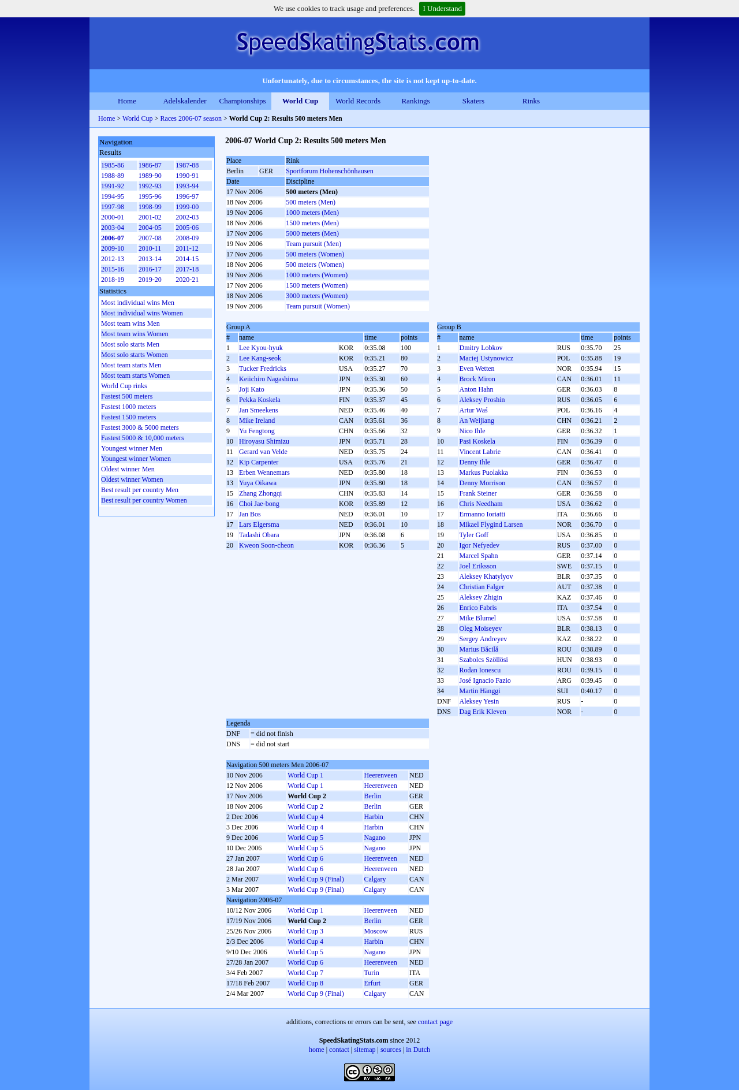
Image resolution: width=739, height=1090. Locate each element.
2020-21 (187, 280)
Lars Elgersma (259, 524)
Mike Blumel (477, 618)
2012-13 (112, 259)
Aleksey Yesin (479, 701)
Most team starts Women (135, 375)
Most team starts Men (131, 365)
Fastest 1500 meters (128, 417)
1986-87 (150, 165)
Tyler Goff (473, 535)
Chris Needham (480, 504)
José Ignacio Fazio (484, 680)
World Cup (300, 100)
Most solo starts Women (134, 355)
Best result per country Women (144, 500)
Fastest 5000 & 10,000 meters (142, 438)
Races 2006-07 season (191, 118)
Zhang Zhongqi (260, 493)
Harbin (373, 817)
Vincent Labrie (480, 452)
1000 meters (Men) (312, 213)
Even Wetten (476, 368)
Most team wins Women (134, 334)
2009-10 (112, 248)
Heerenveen (380, 775)
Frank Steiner (478, 493)
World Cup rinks (124, 386)
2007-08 (150, 238)
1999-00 (187, 207)
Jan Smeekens (258, 410)
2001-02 (150, 217)
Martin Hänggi (479, 691)
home (316, 1050)
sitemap (364, 1050)
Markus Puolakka (483, 472)
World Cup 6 (305, 858)
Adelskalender (184, 100)
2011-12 (187, 248)
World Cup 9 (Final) (316, 879)
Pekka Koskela (260, 400)
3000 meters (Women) (317, 296)
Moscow (375, 931)
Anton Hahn (476, 389)
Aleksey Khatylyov (486, 576)
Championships (242, 100)
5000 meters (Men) (312, 233)
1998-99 (150, 207)
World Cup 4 (305, 817)
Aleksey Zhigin (480, 597)
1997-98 (112, 207)
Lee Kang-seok (260, 358)
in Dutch (418, 1050)
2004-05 (150, 228)
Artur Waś (473, 410)
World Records (357, 100)
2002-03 (187, 217)
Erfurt (372, 983)
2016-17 (150, 269)
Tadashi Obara (259, 535)
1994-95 (112, 196)
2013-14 (150, 259)
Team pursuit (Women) (318, 306)
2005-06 (187, 228)
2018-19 (112, 280)
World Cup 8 (305, 983)
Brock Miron (477, 379)
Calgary (375, 879)
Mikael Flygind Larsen (490, 524)
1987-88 (187, 165)
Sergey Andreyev (483, 639)
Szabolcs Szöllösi (483, 660)
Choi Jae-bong (259, 504)
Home (127, 100)
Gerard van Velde (263, 452)
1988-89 (112, 176)
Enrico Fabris (478, 608)
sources (390, 1050)
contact (339, 1050)
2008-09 (187, 238)
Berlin (372, 796)
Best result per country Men (139, 490)
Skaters (473, 100)
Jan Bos (250, 514)
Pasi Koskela (477, 441)
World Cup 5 (305, 838)
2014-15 (187, 259)
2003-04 (112, 228)
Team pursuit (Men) (313, 244)
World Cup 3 (305, 931)
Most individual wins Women (142, 313)
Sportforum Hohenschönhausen (330, 171)
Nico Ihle (472, 431)
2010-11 (150, 248)
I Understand (442, 8)
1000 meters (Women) (317, 275)
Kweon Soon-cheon (266, 545)
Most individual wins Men (137, 303)
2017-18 (187, 269)
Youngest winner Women (136, 459)
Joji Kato (251, 389)
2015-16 (112, 269)
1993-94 (187, 186)
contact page (435, 1022)
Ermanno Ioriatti (482, 514)
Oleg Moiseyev (480, 628)
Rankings (415, 100)
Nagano (374, 838)
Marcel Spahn (478, 556)
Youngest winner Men (131, 448)
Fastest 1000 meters (128, 407)
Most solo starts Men (130, 344)
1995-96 (150, 196)
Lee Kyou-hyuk (261, 348)
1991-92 (112, 186)
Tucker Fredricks (262, 368)
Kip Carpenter (258, 462)
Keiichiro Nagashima (268, 379)
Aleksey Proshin (482, 400)
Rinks (531, 100)
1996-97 (187, 196)
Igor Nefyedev (479, 545)
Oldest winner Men (128, 469)
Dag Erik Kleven (482, 712)
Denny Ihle (474, 462)
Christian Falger (481, 587)
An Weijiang (476, 420)
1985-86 (112, 165)
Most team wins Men (130, 323)
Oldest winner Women (132, 479)
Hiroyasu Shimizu (264, 441)
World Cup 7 (305, 973)
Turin (371, 973)
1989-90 (150, 176)
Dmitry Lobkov (480, 348)
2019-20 (150, 280)
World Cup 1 (305, 775)
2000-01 (112, 217)
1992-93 (150, 186)
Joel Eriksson (477, 566)
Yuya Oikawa (258, 483)
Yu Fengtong (257, 431)
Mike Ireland (257, 420)
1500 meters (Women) (317, 285)
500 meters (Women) (315, 254)
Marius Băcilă (478, 649)
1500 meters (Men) (312, 223)
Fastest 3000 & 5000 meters (140, 427)
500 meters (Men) (310, 202)
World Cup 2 (305, 806)
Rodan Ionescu (480, 670)
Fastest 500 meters (126, 396)
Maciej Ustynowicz (486, 358)
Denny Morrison (482, 483)
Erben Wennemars (264, 472)
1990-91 (187, 176)
